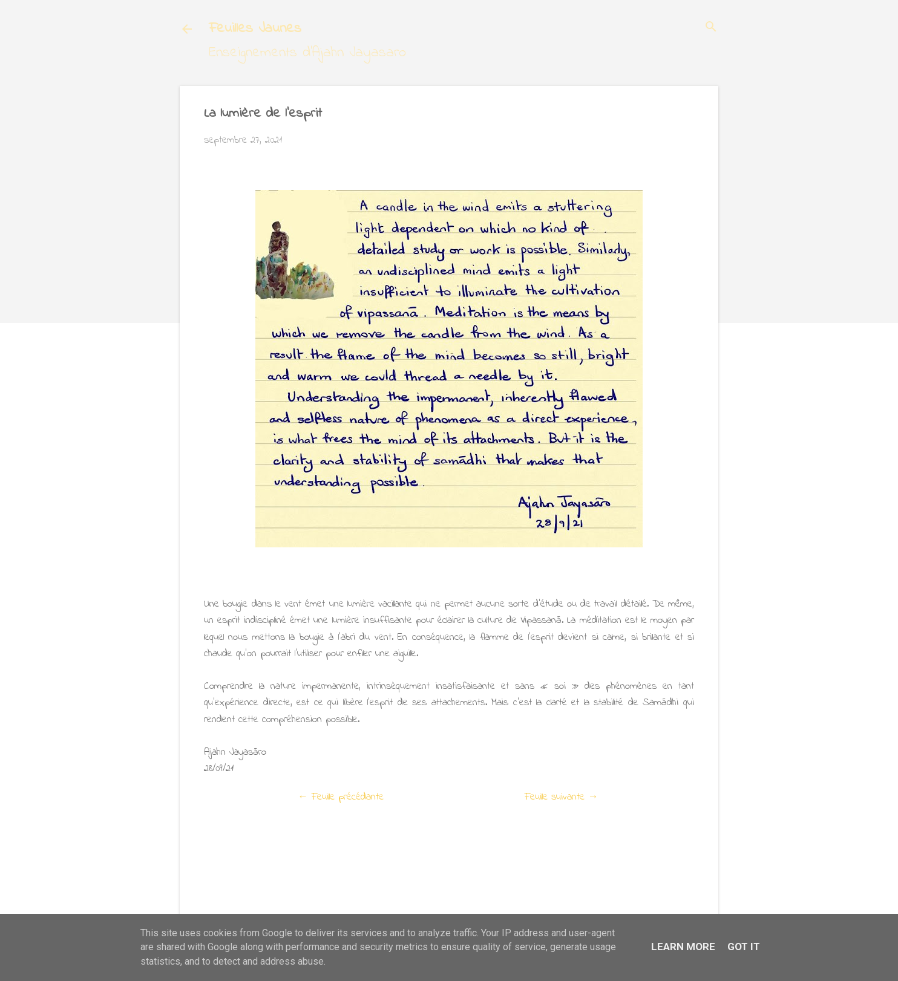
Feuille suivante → (561, 796)
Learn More (683, 946)
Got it (743, 946)
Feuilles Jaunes (255, 28)
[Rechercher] (711, 28)
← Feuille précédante (341, 796)
